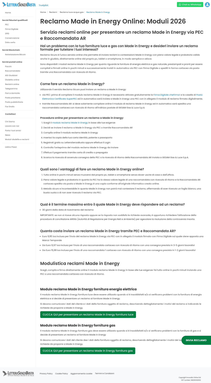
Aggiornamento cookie (81, 373)
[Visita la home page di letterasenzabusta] (19, 4)
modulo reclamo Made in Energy (70, 122)
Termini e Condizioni (104, 373)
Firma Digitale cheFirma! (167, 94)
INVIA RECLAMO (196, 340)
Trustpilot (43, 5)
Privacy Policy (46, 373)
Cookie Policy (61, 373)
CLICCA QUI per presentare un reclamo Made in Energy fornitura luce (88, 314)
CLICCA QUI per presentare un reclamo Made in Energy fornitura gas (88, 351)
